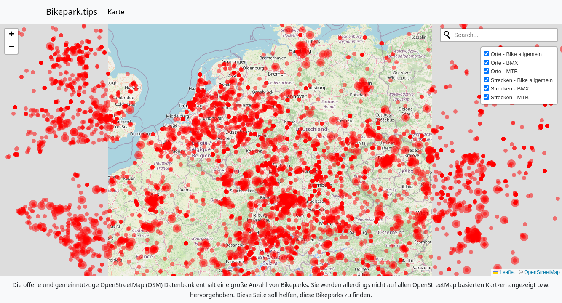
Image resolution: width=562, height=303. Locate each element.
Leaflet (504, 272)
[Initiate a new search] (447, 35)
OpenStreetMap (542, 272)
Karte (115, 11)
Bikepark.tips (71, 11)
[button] (11, 35)
